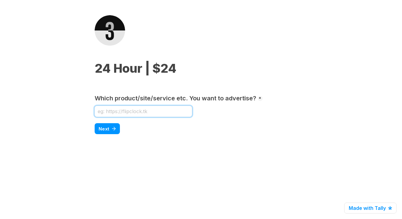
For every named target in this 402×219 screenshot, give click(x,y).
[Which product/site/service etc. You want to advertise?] (143, 111)
